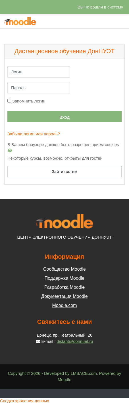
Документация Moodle (64, 296)
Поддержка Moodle (64, 278)
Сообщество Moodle (64, 269)
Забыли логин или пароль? (33, 134)
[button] (11, 150)
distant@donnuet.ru (75, 341)
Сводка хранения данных (24, 401)
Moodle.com (64, 305)
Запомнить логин (28, 101)
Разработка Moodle (64, 287)
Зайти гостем (64, 171)
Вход (64, 117)
